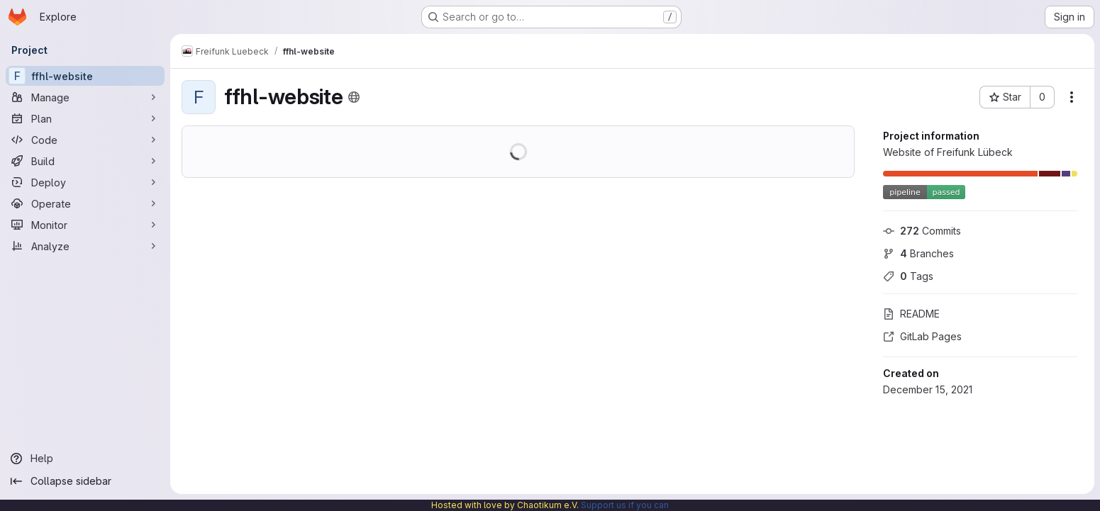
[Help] (85, 458)
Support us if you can (625, 505)
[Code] (85, 140)
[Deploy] (85, 182)
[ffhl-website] (85, 76)
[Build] (85, 161)
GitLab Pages (922, 336)
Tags (908, 276)
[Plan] (85, 118)
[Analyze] (85, 246)
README (911, 314)
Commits (922, 231)
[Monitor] (85, 225)
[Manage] (85, 97)
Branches (918, 253)
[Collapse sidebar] (85, 481)
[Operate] (85, 203)
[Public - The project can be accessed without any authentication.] (354, 97)
